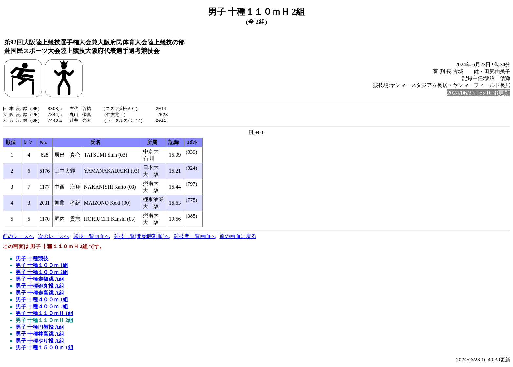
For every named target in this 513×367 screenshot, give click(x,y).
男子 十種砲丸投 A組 (40, 287)
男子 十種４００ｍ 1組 (42, 300)
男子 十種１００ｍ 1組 (42, 266)
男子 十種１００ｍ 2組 (42, 273)
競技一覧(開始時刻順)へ (142, 237)
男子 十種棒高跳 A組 (40, 335)
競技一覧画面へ (91, 237)
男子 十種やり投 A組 (40, 341)
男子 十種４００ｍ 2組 (42, 307)
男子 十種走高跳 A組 (40, 293)
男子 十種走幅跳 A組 (40, 280)
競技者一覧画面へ (195, 237)
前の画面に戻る (238, 237)
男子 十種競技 (32, 259)
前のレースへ (18, 237)
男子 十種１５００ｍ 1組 (44, 348)
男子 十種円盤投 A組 (40, 328)
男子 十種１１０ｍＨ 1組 (44, 314)
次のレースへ (53, 237)
